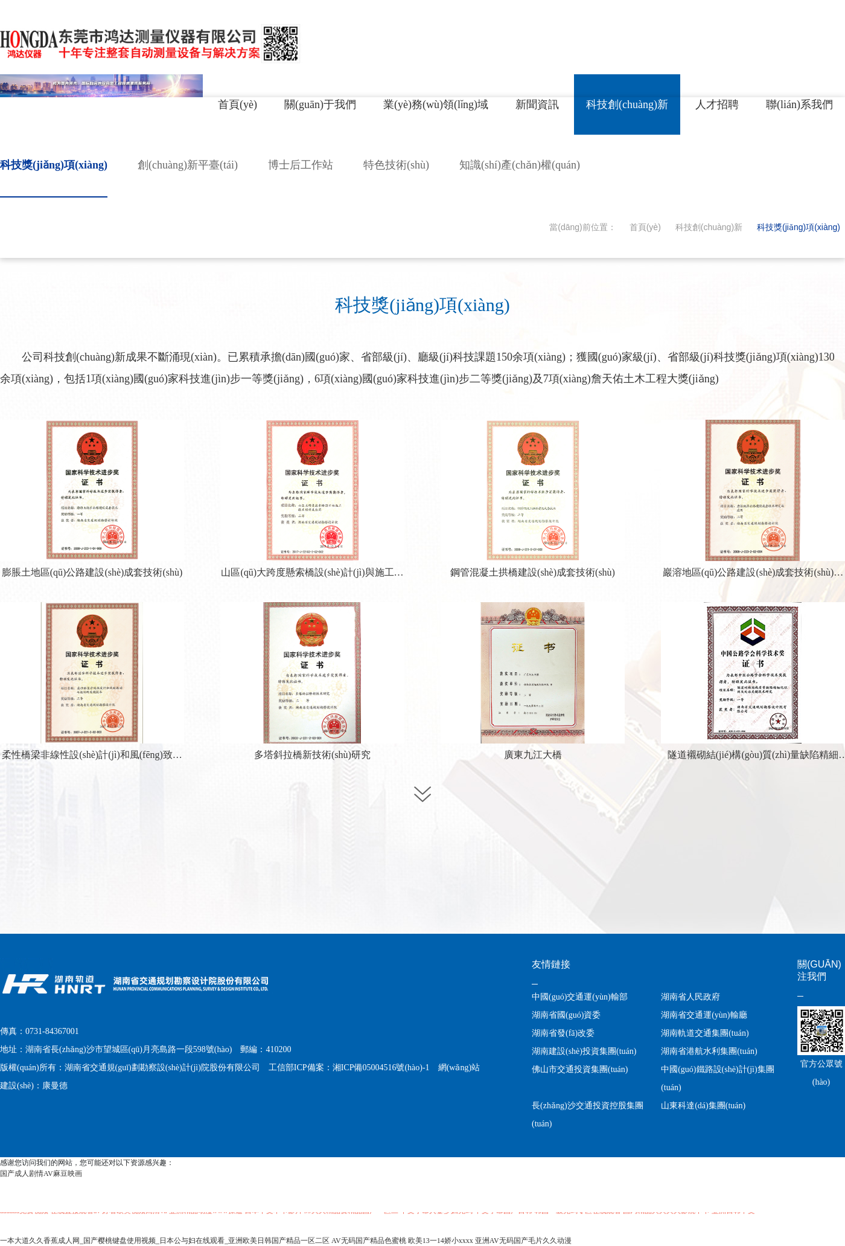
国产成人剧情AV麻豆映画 (41, 1173)
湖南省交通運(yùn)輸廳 (704, 1015)
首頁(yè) (645, 227)
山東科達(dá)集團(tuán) (703, 1105)
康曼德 (55, 1085)
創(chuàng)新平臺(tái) (188, 165)
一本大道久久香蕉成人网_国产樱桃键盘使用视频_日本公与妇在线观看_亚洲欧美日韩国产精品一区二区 (165, 1240)
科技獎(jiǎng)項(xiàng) (53, 165)
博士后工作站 (300, 165)
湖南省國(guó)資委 (566, 1015)
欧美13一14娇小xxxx (440, 1240)
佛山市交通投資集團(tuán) (580, 1069)
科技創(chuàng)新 (708, 227)
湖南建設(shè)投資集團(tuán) (584, 1051)
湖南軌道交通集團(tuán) (704, 1033)
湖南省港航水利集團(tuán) (709, 1051)
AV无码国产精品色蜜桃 (368, 1240)
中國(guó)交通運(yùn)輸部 (580, 996)
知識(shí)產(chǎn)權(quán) (519, 165)
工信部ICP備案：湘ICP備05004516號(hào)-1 (349, 1067)
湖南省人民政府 (690, 996)
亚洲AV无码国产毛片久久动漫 (523, 1240)
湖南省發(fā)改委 (563, 1033)
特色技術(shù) (396, 165)
